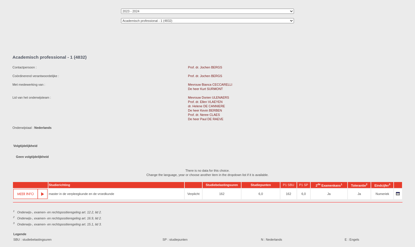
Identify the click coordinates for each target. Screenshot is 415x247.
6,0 (261, 194)
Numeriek (382, 194)
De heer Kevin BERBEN (205, 110)
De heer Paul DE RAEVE (205, 119)
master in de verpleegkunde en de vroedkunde (81, 194)
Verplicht (193, 194)
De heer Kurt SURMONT (205, 89)
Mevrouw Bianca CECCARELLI (210, 84)
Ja (329, 194)
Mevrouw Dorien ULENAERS (208, 97)
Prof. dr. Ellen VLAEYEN (205, 102)
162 (221, 194)
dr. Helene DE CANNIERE (206, 106)
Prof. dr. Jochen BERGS (205, 67)
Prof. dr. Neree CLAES (204, 114)
